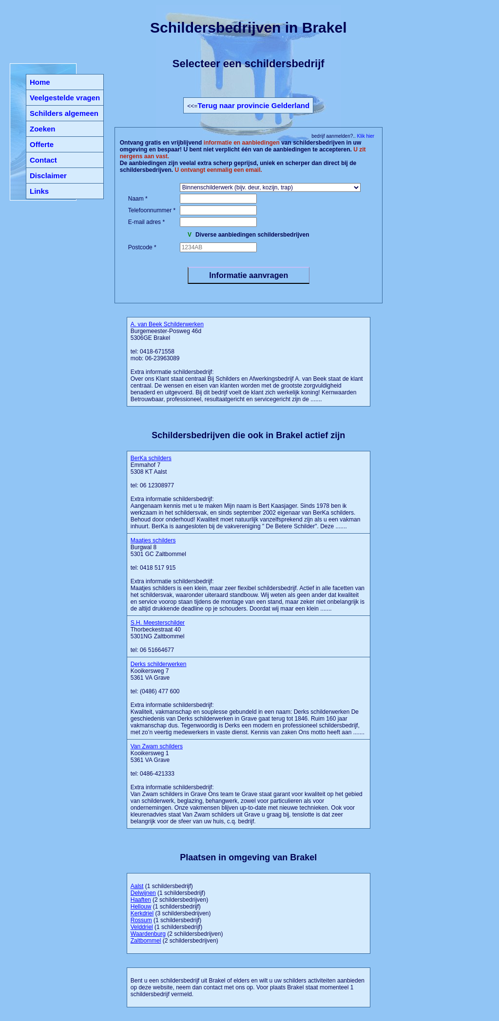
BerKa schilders (151, 458)
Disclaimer (48, 175)
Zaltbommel (146, 940)
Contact (43, 160)
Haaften (141, 899)
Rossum (141, 920)
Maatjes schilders (153, 540)
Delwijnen (143, 893)
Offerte (42, 144)
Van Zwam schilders (157, 746)
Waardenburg (148, 933)
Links (39, 191)
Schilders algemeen (64, 113)
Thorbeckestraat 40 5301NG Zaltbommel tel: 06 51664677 (158, 636)
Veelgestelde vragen (65, 97)
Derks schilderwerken (159, 664)
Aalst (137, 886)
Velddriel (142, 927)
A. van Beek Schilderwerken (167, 324)
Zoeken (43, 129)
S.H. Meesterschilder (158, 622)
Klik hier (365, 136)
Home (40, 82)
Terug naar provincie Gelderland (253, 105)
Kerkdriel (142, 913)
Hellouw (141, 906)
